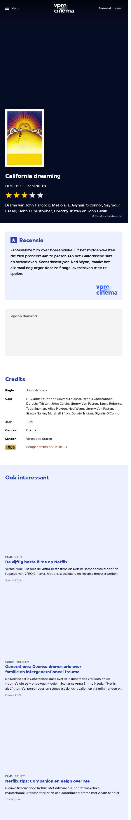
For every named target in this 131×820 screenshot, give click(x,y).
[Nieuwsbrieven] (110, 8)
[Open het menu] (13, 8)
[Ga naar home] (64, 8)
